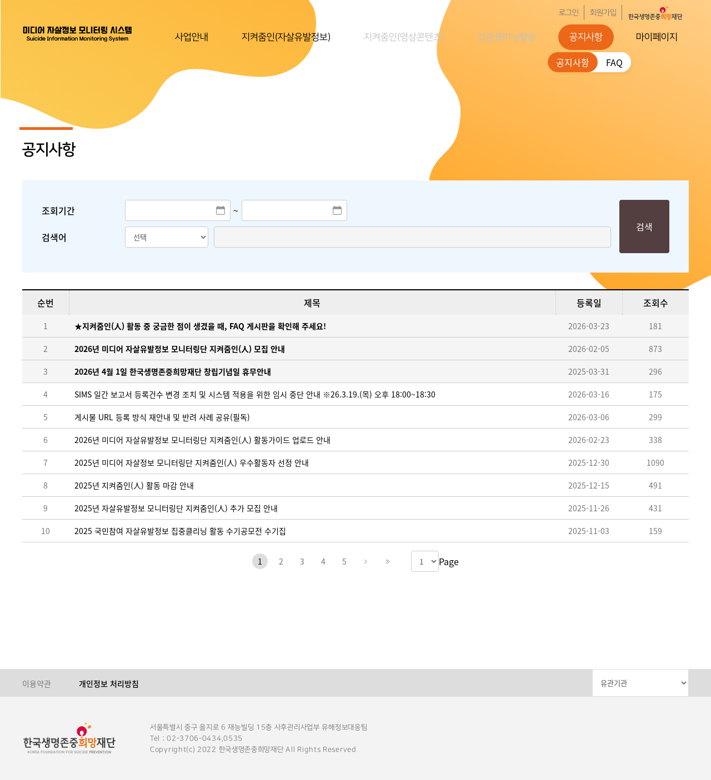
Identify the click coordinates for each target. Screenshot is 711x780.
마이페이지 (657, 37)
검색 (644, 226)
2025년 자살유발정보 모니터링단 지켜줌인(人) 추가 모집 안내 (176, 508)
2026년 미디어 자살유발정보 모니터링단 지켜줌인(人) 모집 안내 (179, 348)
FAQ (614, 62)
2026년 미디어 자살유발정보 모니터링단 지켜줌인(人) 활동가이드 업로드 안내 (202, 439)
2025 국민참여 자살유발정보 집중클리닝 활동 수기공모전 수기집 (180, 530)
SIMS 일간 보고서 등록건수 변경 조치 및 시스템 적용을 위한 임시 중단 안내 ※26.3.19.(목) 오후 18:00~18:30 (254, 394)
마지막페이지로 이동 (386, 561)
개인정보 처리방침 (109, 683)
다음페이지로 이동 (365, 561)
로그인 (569, 12)
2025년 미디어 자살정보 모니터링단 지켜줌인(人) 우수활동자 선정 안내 (191, 462)
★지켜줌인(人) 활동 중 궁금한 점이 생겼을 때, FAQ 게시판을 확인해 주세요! (200, 325)
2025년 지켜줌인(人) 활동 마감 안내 (134, 485)
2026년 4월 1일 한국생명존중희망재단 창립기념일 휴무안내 (172, 371)
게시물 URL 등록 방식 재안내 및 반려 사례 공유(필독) (162, 416)
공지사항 (586, 37)
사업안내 (191, 37)
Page (449, 561)
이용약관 (36, 683)
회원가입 (603, 12)
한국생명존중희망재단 (77, 33)
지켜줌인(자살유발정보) (286, 37)
